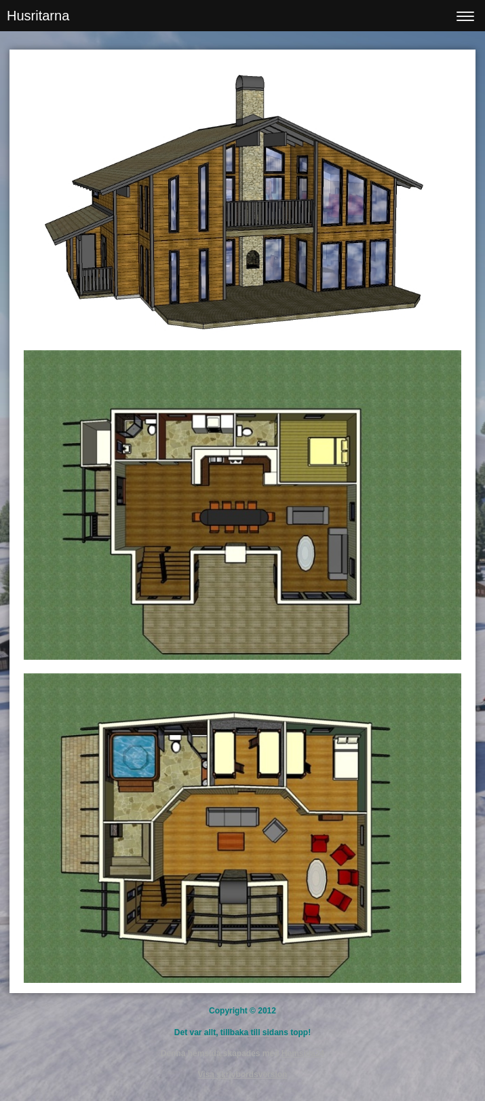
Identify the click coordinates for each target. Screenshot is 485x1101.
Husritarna (38, 15)
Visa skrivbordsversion (243, 1074)
